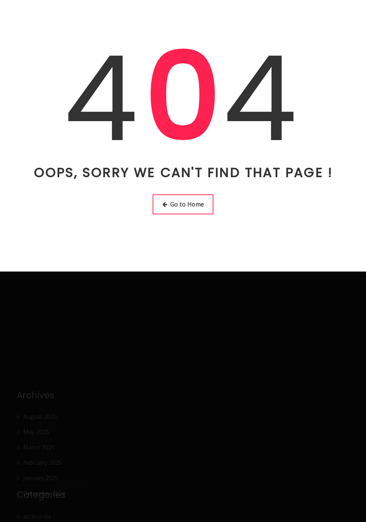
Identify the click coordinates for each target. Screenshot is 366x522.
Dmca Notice (246, 16)
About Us (163, 16)
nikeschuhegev (45, 11)
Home (130, 16)
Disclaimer (202, 16)
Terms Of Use (342, 16)
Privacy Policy (293, 16)
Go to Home (183, 204)
